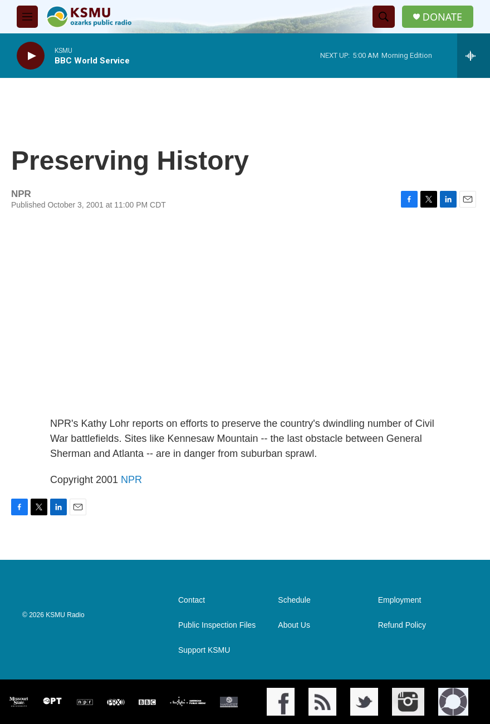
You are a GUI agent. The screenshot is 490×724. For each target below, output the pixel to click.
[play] (31, 56)
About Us (294, 625)
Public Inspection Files (217, 625)
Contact (191, 600)
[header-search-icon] (384, 17)
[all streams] (473, 55)
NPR (131, 479)
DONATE (442, 17)
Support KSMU (204, 650)
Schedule (294, 600)
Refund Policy (402, 625)
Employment (400, 600)
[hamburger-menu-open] (27, 17)
